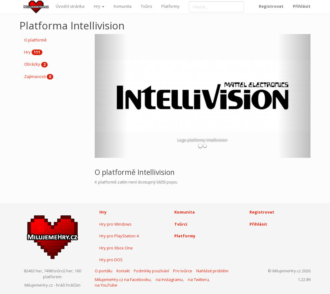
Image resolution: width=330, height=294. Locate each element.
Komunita (123, 6)
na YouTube (106, 285)
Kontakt (123, 271)
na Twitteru (198, 279)
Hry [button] (99, 6)
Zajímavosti (38, 77)
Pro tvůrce (182, 271)
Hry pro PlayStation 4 (119, 236)
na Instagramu (169, 279)
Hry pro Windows (115, 224)
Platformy (170, 6)
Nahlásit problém (212, 271)
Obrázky (36, 64)
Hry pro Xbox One (116, 248)
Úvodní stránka (70, 6)
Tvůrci (146, 6)
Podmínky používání (151, 271)
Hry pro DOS (111, 259)
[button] (111, 96)
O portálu (103, 271)
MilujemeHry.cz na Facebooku (123, 279)
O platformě (35, 40)
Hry (33, 52)
